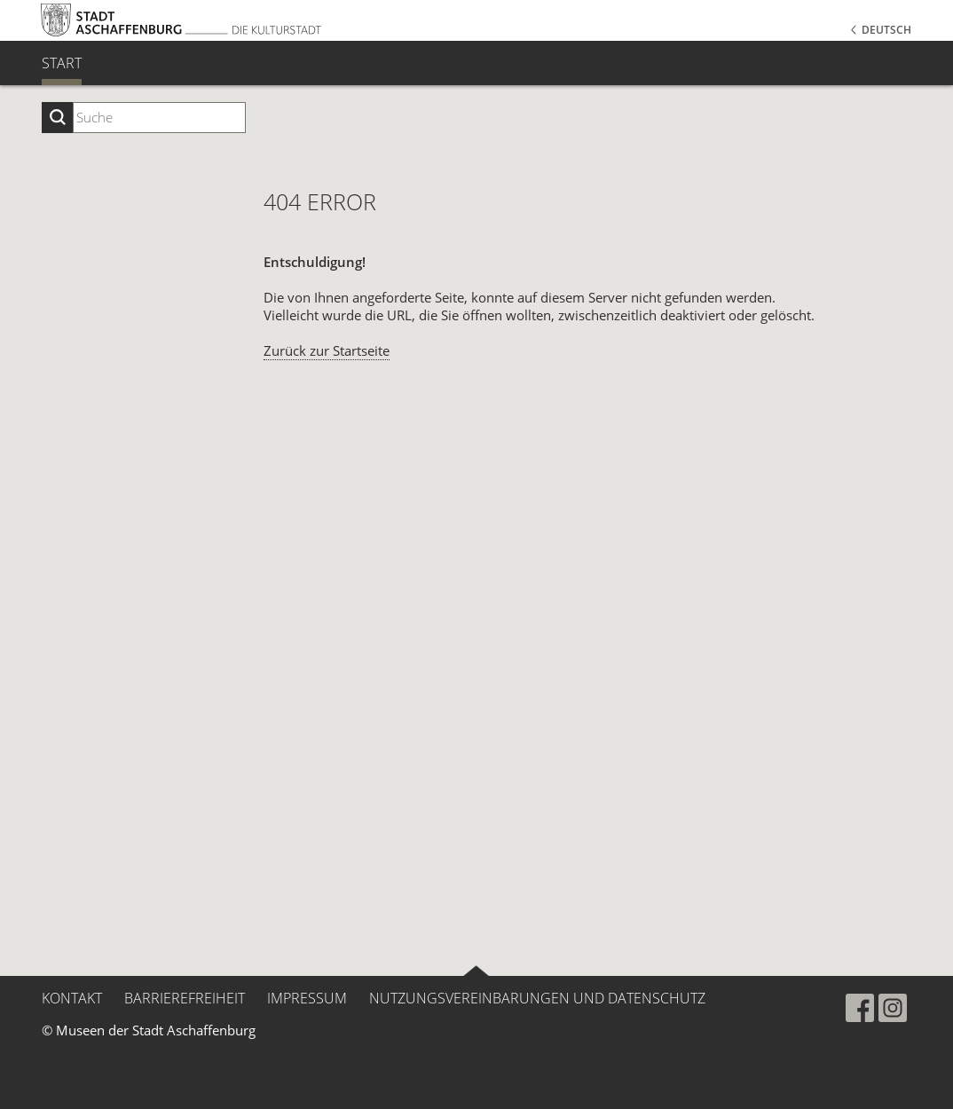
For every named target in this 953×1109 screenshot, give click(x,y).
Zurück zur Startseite (327, 350)
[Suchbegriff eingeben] (159, 117)
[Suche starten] (57, 117)
